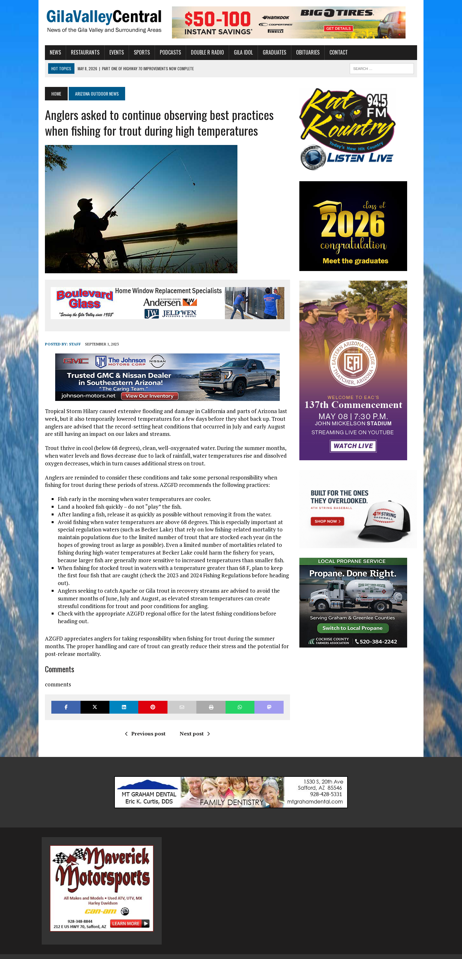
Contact (335, 52)
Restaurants (82, 52)
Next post (193, 725)
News (52, 52)
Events (113, 52)
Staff (72, 344)
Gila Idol (240, 52)
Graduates (271, 52)
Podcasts (167, 52)
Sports (139, 52)
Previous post (144, 725)
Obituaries (304, 52)
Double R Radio (204, 52)
